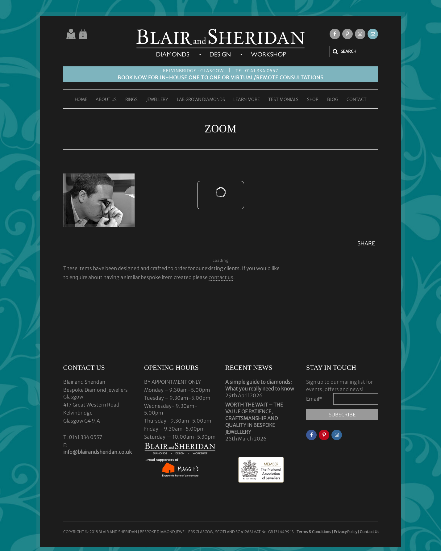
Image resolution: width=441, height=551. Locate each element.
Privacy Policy (345, 531)
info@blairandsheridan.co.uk (97, 452)
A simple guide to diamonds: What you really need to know (259, 385)
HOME (81, 99)
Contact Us (369, 531)
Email (314, 399)
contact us (221, 277)
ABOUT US (106, 99)
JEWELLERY (157, 99)
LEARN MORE (246, 99)
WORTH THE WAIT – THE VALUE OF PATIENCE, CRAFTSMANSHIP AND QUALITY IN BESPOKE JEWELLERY (254, 418)
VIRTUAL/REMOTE (254, 77)
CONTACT (356, 99)
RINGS (131, 99)
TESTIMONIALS (283, 99)
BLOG (332, 99)
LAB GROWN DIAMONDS (201, 99)
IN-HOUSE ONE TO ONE (190, 77)
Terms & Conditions (314, 531)
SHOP (312, 99)
